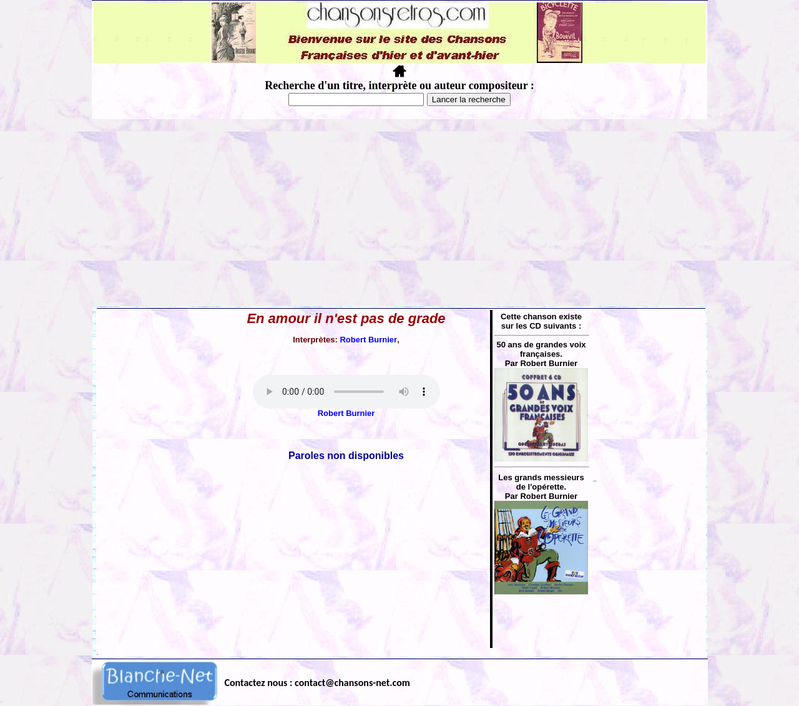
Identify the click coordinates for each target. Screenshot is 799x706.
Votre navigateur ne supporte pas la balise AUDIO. (346, 392)
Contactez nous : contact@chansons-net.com (317, 683)
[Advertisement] (399, 212)
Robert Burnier (368, 339)
